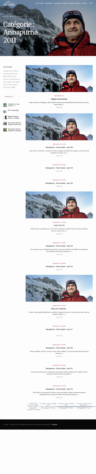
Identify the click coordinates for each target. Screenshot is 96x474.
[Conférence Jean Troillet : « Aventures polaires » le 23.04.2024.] (5, 136)
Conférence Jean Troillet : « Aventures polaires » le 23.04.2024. (14, 136)
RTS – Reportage (13, 141)
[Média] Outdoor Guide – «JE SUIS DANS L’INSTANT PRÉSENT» (13, 148)
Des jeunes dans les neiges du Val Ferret (14, 154)
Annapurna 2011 (59, 96)
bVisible (54, 424)
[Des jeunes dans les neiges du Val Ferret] (5, 154)
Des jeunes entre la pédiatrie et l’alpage (14, 160)
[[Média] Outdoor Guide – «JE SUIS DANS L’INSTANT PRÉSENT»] (5, 148)
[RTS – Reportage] (5, 142)
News (64, 175)
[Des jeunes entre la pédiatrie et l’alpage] (5, 161)
